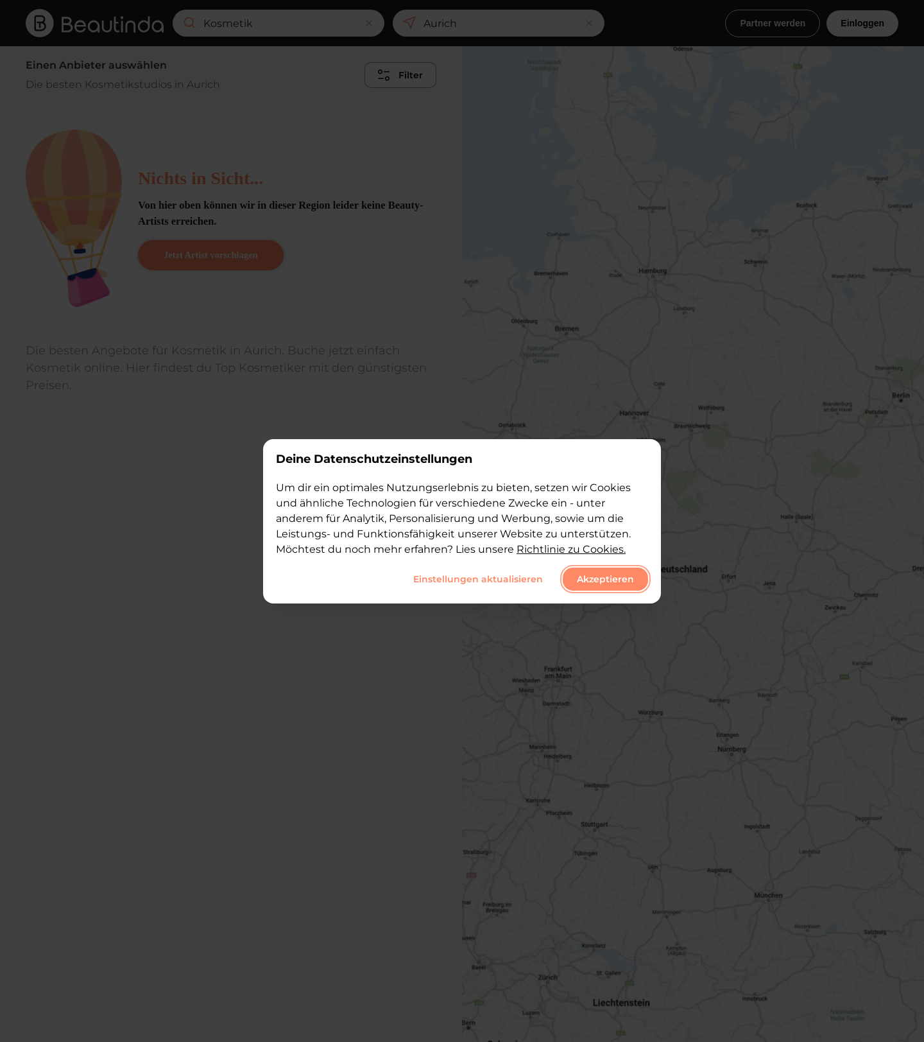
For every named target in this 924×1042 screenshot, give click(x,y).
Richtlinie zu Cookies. (571, 549)
